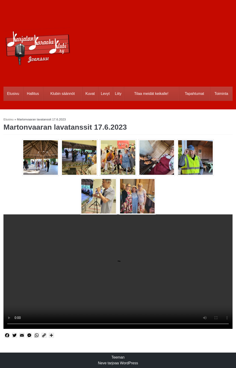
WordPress (129, 363)
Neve (102, 363)
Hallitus (33, 94)
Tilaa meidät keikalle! (151, 94)
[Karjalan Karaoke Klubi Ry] (37, 39)
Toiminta (221, 94)
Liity (118, 94)
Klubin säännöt (62, 94)
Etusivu (13, 94)
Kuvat (90, 94)
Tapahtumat (194, 94)
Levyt (105, 94)
